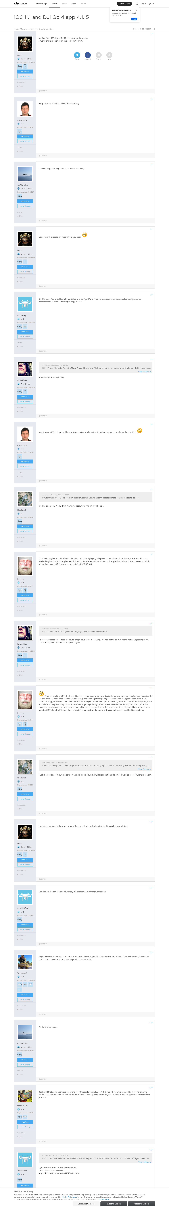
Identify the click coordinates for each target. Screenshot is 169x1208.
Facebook (88, 56)
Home (16, 29)
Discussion (48, 29)
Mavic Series (36, 29)
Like (109, 56)
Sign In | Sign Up (147, 4)
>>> (19, 990)
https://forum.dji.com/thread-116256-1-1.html (59, 1173)
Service (83, 4)
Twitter (77, 56)
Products (54, 4)
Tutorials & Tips (41, 4)
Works (64, 4)
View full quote (144, 371)
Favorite (99, 56)
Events (73, 4)
